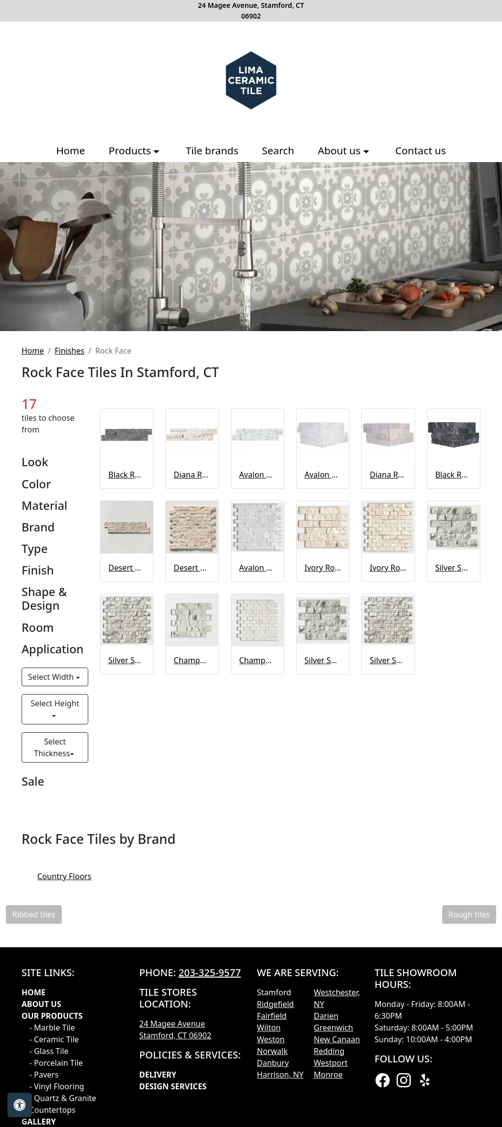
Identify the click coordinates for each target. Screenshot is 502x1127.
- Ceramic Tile (54, 1039)
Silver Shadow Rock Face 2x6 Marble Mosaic (453, 567)
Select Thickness (52, 747)
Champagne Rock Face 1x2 (257, 660)
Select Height (54, 703)
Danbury (273, 1062)
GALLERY (39, 1121)
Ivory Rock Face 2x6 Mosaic (322, 567)
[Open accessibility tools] (19, 1105)
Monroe (328, 1074)
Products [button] (131, 150)
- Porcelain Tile (56, 1062)
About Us (41, 1004)
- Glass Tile (49, 1051)
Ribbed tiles (33, 914)
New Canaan (337, 1039)
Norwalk (272, 1051)
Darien (326, 1015)
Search (278, 150)
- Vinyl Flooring (56, 1086)
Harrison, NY (280, 1074)
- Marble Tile (52, 1027)
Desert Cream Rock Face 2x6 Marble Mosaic (126, 567)
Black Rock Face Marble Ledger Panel (126, 474)
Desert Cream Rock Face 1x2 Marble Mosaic (192, 567)
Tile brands (212, 150)
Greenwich (333, 1027)
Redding (329, 1051)
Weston (271, 1039)
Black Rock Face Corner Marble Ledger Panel (453, 474)
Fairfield (272, 1015)
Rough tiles (469, 914)
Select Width (51, 676)
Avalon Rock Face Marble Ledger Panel (257, 474)
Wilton (268, 1027)
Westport (331, 1062)
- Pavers (43, 1074)
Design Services (172, 1086)
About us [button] (340, 150)
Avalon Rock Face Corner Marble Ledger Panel (322, 474)
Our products (52, 1015)
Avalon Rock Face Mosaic (257, 567)
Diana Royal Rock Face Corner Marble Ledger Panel (388, 474)
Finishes (69, 350)
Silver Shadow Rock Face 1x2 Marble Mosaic (126, 660)
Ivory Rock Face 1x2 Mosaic (388, 567)
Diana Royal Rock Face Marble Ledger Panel (192, 474)
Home (70, 150)
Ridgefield (275, 1004)
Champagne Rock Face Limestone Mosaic (192, 660)
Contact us (420, 150)
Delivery (157, 1074)
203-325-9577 (209, 972)
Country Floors (72, 876)
